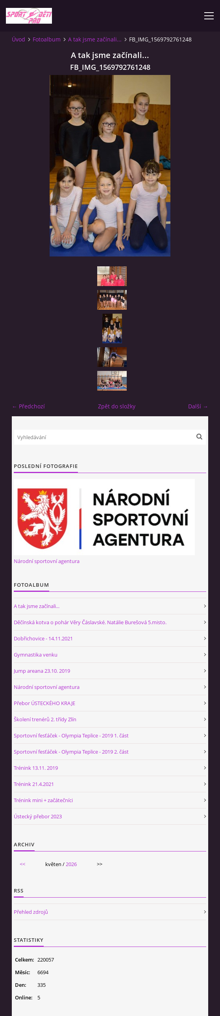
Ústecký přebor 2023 (38, 816)
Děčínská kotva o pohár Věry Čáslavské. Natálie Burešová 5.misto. (90, 622)
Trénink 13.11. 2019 (36, 767)
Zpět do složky (116, 406)
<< (22, 864)
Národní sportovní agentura (46, 561)
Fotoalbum (47, 39)
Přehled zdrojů (31, 911)
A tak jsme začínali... (95, 39)
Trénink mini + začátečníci (43, 800)
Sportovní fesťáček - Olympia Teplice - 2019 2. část (71, 751)
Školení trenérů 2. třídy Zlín (45, 719)
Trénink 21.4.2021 (34, 784)
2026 (71, 864)
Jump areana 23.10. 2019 (42, 670)
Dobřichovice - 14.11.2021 (43, 638)
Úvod (18, 39)
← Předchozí (28, 406)
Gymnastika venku (35, 654)
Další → (198, 406)
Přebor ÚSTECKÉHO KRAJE (44, 703)
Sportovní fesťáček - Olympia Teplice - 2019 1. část (71, 735)
